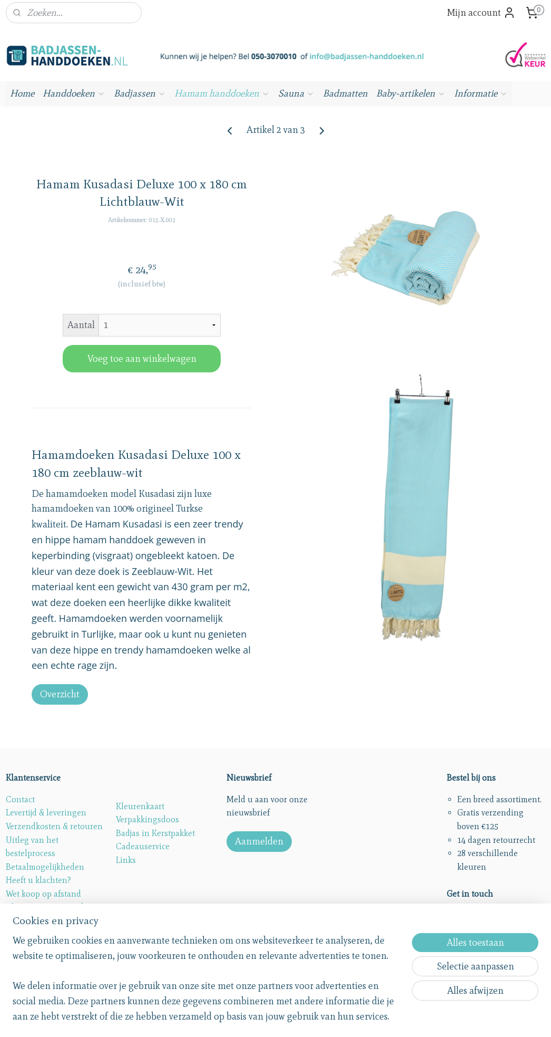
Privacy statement (38, 921)
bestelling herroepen (285, 1017)
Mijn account (481, 12)
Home (22, 93)
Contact (20, 799)
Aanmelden (259, 841)
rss (253, 1017)
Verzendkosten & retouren (54, 826)
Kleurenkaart (140, 806)
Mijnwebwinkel (410, 1017)
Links (126, 860)
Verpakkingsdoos (147, 819)
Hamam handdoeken (222, 93)
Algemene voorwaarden (49, 907)
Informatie (481, 93)
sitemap (235, 1017)
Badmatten (345, 93)
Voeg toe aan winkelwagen (141, 358)
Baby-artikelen (411, 93)
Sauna (296, 93)
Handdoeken (74, 93)
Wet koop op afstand (43, 894)
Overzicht (60, 694)
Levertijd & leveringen (46, 813)
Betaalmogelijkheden (45, 867)
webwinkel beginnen (336, 1017)
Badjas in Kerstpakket (155, 833)
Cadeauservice (143, 846)
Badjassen (140, 93)
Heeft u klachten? (38, 880)
